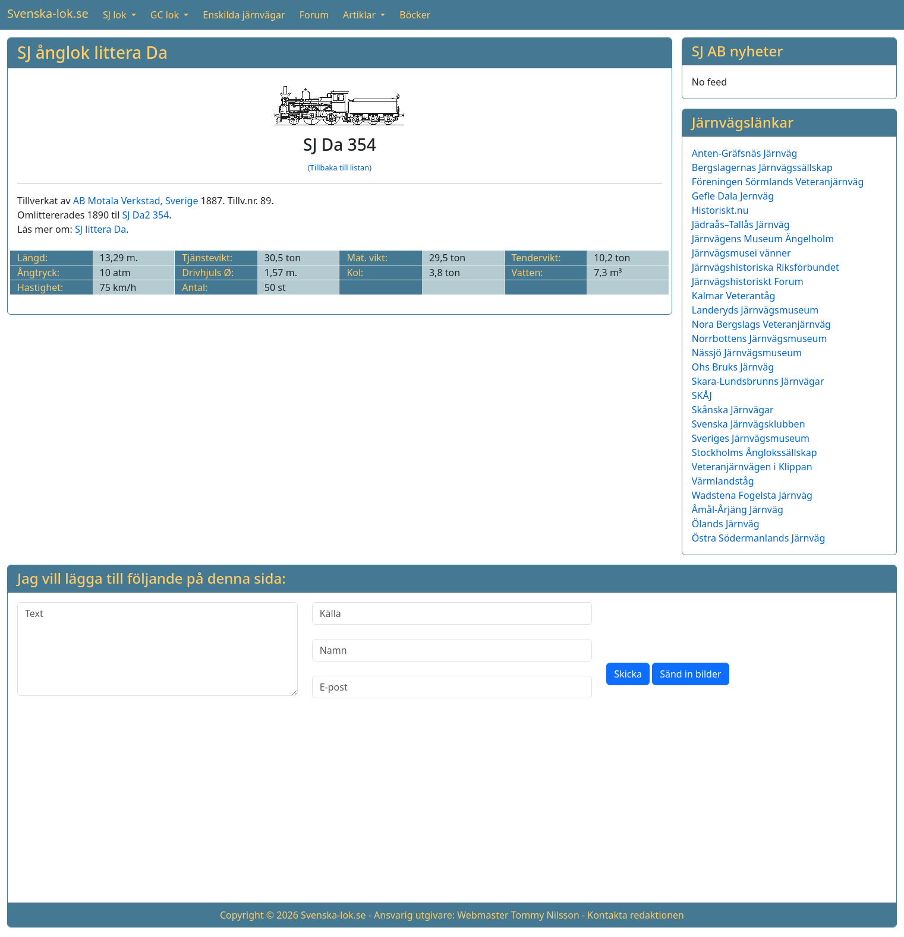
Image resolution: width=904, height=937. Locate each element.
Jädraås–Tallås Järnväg (741, 224)
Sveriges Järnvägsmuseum (750, 438)
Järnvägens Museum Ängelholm (763, 238)
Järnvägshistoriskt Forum (748, 281)
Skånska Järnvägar (733, 409)
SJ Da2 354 (145, 214)
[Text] (157, 649)
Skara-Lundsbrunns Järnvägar (758, 381)
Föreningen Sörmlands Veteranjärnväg (778, 181)
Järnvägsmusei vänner (741, 252)
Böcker (414, 14)
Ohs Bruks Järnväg (733, 366)
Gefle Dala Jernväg (733, 195)
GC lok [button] (165, 14)
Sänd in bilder (690, 673)
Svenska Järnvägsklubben (748, 423)
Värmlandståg (723, 481)
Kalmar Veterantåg (734, 295)
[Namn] (452, 650)
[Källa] (452, 613)
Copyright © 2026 (259, 915)
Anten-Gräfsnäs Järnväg (745, 153)
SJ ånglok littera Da (92, 52)
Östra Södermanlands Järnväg (759, 538)
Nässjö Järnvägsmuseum (747, 352)
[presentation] (696, 625)
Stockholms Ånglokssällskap (754, 452)
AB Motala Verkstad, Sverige (136, 200)
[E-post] (452, 687)
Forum (314, 14)
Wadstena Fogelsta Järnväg (752, 495)
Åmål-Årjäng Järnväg (737, 509)
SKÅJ (702, 395)
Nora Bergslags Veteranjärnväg (761, 324)
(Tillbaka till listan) (339, 167)
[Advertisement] (452, 810)
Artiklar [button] (360, 14)
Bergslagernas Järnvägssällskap (762, 167)
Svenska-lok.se (48, 13)
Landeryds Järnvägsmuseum (755, 309)
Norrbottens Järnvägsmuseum (759, 338)
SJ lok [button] (116, 14)
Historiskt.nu (720, 210)
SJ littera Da (100, 229)
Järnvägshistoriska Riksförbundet (765, 267)
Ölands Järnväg (726, 523)
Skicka (628, 673)
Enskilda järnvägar (244, 14)
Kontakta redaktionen (635, 915)
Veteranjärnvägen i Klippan (752, 466)
